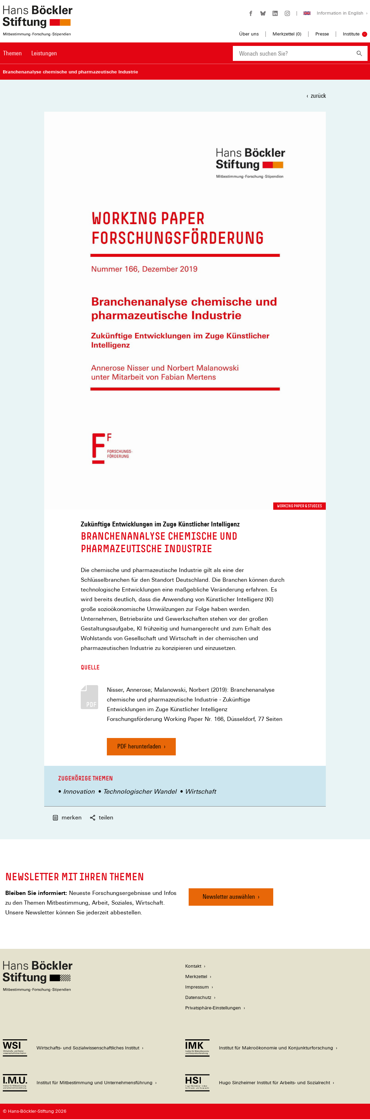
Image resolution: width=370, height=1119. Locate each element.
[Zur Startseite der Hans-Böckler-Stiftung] (37, 32)
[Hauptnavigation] (30, 53)
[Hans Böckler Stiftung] (37, 989)
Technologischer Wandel (139, 791)
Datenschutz (198, 997)
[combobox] (292, 53)
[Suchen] (359, 53)
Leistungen (44, 53)
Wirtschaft (200, 791)
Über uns (249, 34)
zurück (318, 95)
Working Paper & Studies (299, 505)
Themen (12, 53)
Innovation (79, 791)
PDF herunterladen (139, 746)
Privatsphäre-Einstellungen (213, 1007)
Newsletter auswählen (229, 896)
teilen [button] (101, 817)
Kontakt (193, 966)
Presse (322, 34)
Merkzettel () (287, 34)
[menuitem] (12, 57)
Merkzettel (196, 976)
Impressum (197, 987)
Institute (351, 34)
